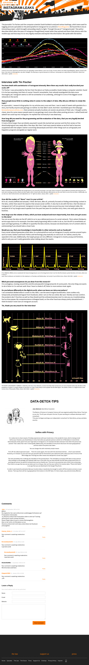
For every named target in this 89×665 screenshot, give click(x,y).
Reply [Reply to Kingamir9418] (43, 579)
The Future (23, 661)
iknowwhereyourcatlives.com (12, 110)
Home (3, 661)
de (66, 661)
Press (30, 661)
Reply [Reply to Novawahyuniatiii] (43, 558)
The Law (16, 661)
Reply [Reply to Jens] (43, 526)
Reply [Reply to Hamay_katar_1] (43, 537)
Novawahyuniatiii (7, 542)
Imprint (60, 661)
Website (4, 601)
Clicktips (44, 661)
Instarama (15, 74)
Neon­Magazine (63, 27)
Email (3, 597)
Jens (3, 509)
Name (3, 593)
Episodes (9, 661)
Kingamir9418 (6, 573)
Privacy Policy (52, 661)
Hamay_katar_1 (7, 531)
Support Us (36, 661)
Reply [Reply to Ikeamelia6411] (43, 568)
